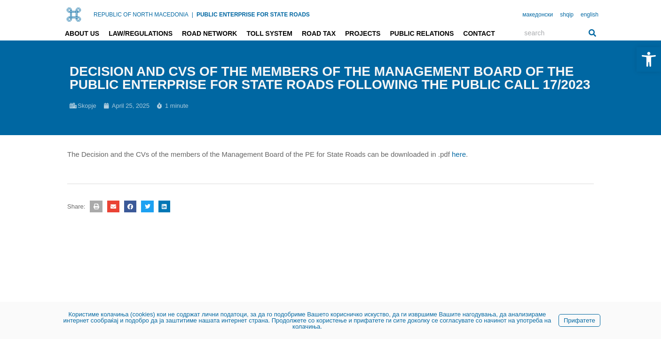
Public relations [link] (422, 33)
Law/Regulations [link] (141, 33)
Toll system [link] (269, 33)
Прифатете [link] (579, 320)
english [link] (589, 14)
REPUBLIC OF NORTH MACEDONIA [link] (141, 14)
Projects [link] (362, 33)
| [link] (192, 14)
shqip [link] (567, 14)
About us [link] (82, 33)
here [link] (459, 154)
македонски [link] (537, 14)
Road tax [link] (319, 33)
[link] (649, 59)
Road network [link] (209, 33)
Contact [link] (479, 33)
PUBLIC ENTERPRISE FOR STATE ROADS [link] (253, 14)
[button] (96, 206)
